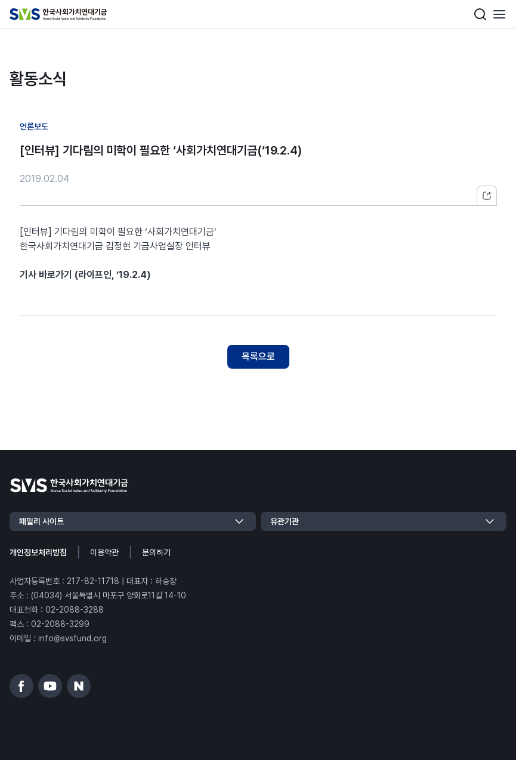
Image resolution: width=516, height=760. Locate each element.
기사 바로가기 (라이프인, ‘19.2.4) (85, 274)
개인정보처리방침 (38, 552)
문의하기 (156, 552)
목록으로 (258, 356)
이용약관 (104, 552)
